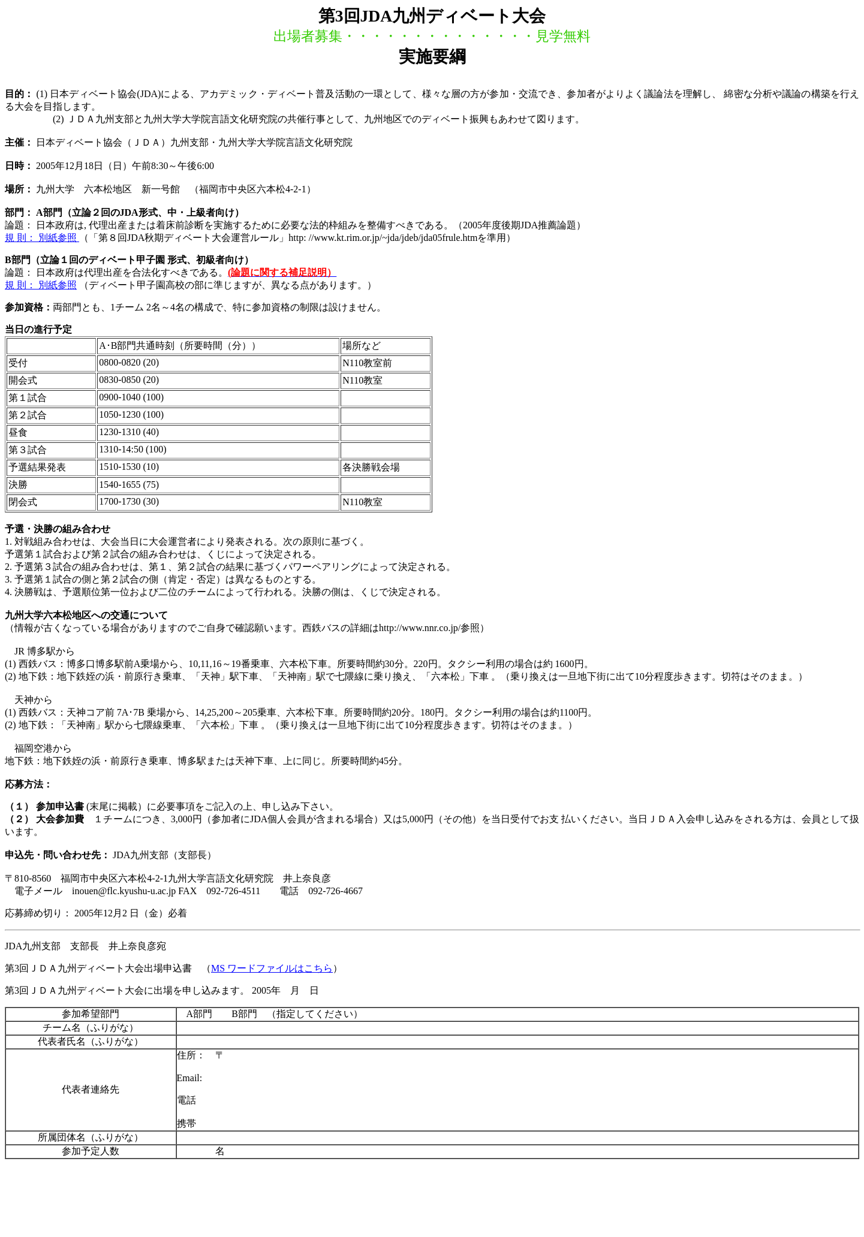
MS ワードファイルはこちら (272, 968)
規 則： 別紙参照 (42, 238)
